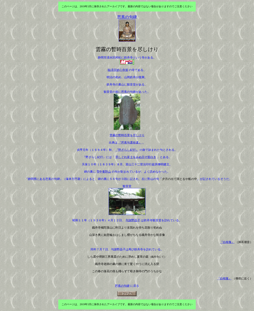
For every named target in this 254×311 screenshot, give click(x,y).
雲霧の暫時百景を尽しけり (127, 135)
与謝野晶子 (133, 220)
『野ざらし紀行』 (127, 149)
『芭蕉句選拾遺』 (130, 142)
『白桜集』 (227, 242)
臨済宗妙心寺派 (118, 70)
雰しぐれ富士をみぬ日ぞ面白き (135, 157)
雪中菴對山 (103, 171)
